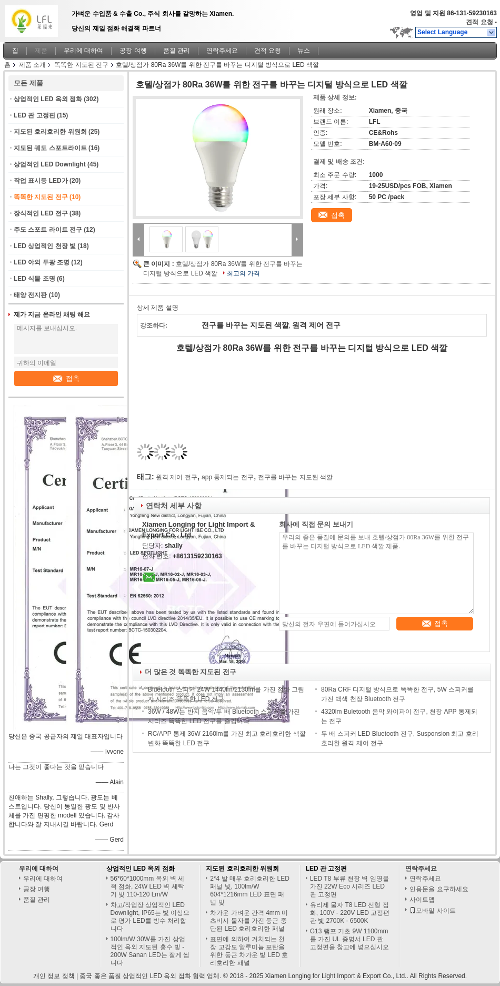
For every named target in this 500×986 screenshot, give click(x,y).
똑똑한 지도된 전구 (81, 64)
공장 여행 (132, 50)
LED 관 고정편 (34, 115)
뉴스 (303, 50)
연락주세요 (222, 50)
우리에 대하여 (83, 50)
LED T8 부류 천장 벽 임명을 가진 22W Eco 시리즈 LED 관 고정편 (349, 886)
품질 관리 (176, 50)
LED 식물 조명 (34, 278)
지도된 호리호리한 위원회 (50, 131)
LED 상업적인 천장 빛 (45, 246)
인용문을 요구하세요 (438, 889)
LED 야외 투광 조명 (41, 262)
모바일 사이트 (432, 910)
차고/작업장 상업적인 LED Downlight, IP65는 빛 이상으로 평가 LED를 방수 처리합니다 (150, 916)
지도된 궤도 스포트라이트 (50, 148)
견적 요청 (479, 22)
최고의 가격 (243, 273)
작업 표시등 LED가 (41, 180)
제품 (41, 50)
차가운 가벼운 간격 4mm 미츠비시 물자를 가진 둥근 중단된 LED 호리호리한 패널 (249, 920)
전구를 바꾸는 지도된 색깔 (295, 477)
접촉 (66, 378)
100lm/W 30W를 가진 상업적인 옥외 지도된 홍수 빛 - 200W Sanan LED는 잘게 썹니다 (150, 951)
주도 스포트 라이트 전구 (48, 229)
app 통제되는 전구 (228, 477)
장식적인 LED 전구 (41, 213)
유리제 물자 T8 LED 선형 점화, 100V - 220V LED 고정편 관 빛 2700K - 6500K (349, 912)
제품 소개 (32, 64)
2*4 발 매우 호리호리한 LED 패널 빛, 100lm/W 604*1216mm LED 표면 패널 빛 (249, 890)
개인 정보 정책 (54, 976)
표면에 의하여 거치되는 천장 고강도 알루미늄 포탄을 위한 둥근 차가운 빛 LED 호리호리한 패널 (249, 951)
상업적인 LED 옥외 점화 (48, 99)
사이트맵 (422, 899)
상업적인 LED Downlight (50, 164)
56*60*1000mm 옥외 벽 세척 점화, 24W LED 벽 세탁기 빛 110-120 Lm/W (148, 886)
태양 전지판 (30, 295)
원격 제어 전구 (176, 477)
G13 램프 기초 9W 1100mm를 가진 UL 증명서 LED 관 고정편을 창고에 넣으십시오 (349, 939)
